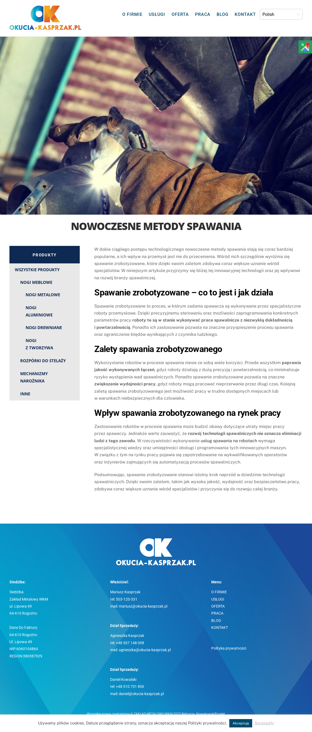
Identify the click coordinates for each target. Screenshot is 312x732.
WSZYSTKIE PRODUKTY (37, 269)
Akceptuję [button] (241, 723)
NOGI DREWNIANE (44, 327)
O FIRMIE (132, 14)
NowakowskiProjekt (210, 714)
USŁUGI (157, 14)
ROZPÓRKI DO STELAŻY (43, 360)
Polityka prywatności (228, 648)
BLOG (222, 14)
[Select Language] (281, 14)
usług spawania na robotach (229, 440)
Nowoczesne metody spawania (156, 226)
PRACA (202, 14)
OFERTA (180, 14)
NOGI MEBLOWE (36, 282)
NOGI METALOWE (43, 294)
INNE (25, 393)
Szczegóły (264, 723)
